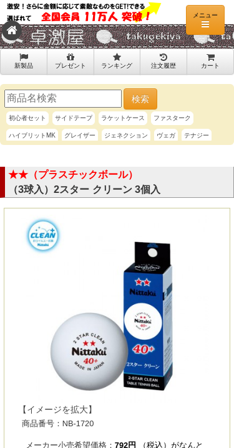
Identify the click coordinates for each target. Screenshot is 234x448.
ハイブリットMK (32, 135)
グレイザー (79, 135)
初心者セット (27, 117)
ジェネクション (126, 135)
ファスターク (172, 117)
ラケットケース (123, 117)
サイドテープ (73, 117)
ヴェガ (166, 135)
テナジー (196, 135)
